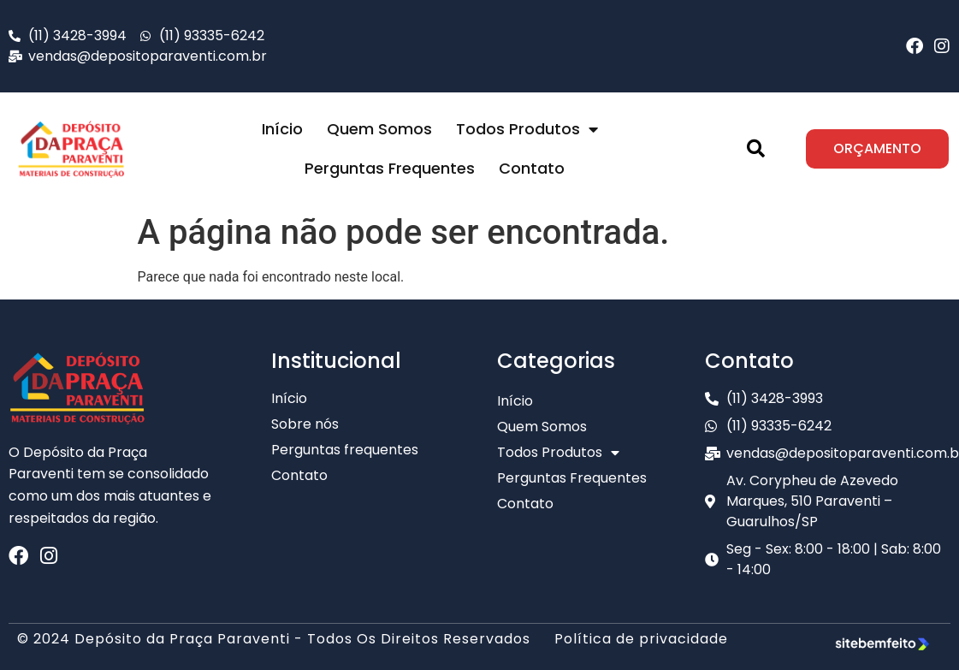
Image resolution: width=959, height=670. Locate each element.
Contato (532, 168)
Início (282, 128)
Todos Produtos (527, 129)
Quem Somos (379, 128)
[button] (756, 149)
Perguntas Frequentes (390, 168)
